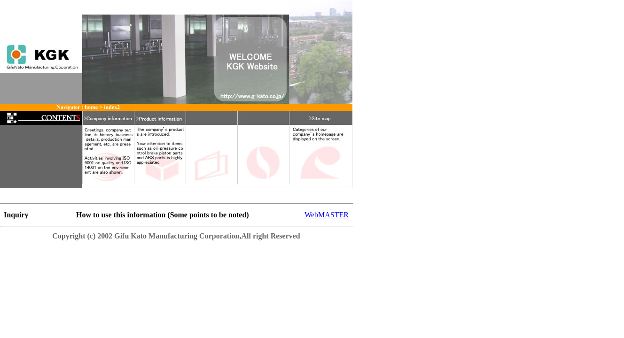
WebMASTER (326, 215)
